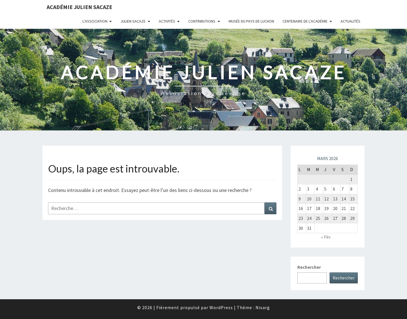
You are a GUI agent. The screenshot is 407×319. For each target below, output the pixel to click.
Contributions (201, 21)
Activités (167, 21)
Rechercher (309, 267)
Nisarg (263, 307)
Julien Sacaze (133, 21)
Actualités (350, 21)
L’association (95, 21)
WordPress (221, 307)
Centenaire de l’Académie (305, 21)
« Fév (325, 237)
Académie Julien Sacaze (79, 6)
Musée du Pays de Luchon (251, 21)
